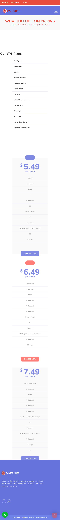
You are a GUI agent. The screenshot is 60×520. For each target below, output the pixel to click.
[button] (5, 515)
